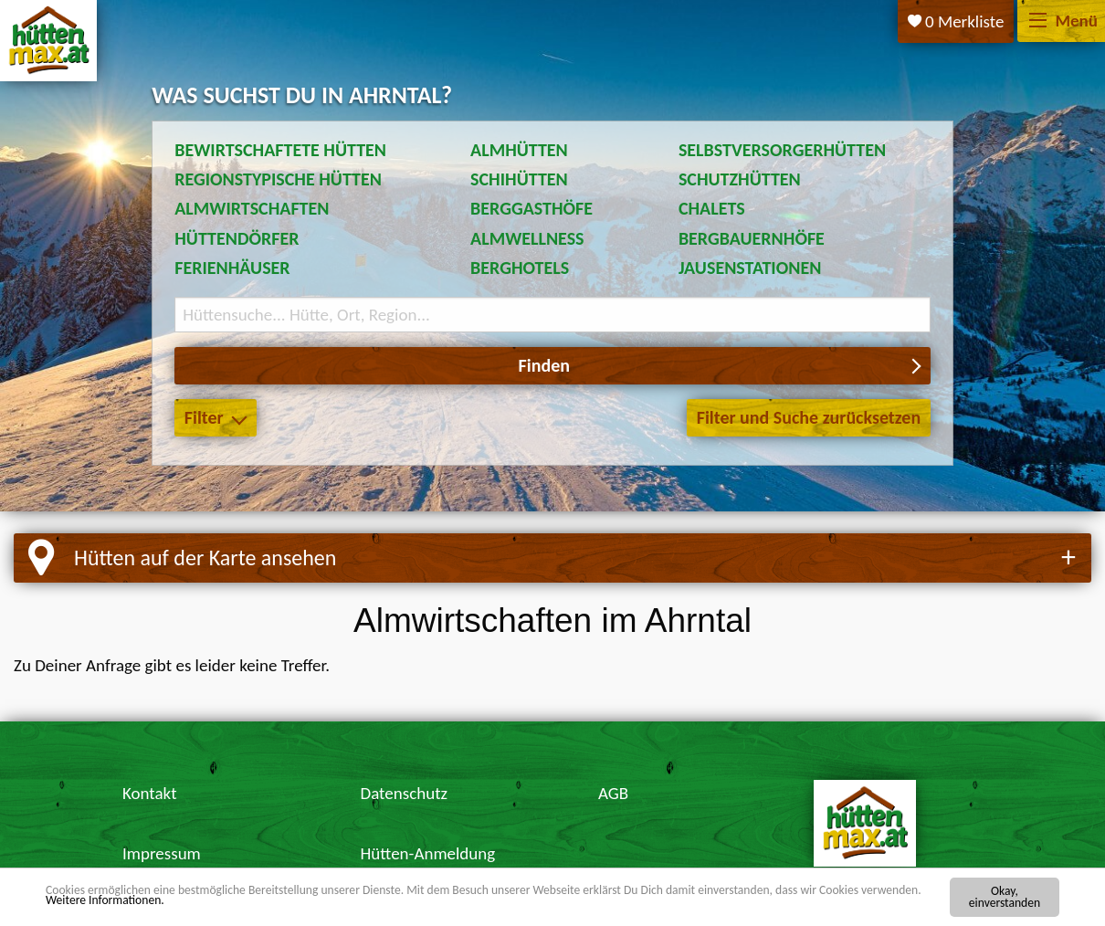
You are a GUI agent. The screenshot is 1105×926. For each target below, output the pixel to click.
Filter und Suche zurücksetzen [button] (809, 417)
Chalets (712, 208)
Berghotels (519, 268)
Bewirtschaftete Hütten (280, 150)
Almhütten (519, 150)
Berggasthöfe (531, 208)
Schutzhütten (740, 179)
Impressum (161, 853)
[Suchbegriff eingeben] (552, 314)
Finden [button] (544, 365)
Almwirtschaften (251, 208)
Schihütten (519, 179)
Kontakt (149, 793)
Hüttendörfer (236, 238)
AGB (613, 793)
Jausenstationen (750, 268)
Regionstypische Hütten (278, 179)
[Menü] (1037, 21)
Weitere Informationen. (105, 900)
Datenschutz (403, 793)
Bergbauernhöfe (752, 238)
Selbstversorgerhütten (782, 150)
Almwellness (527, 238)
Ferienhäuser (231, 268)
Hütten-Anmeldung (427, 853)
